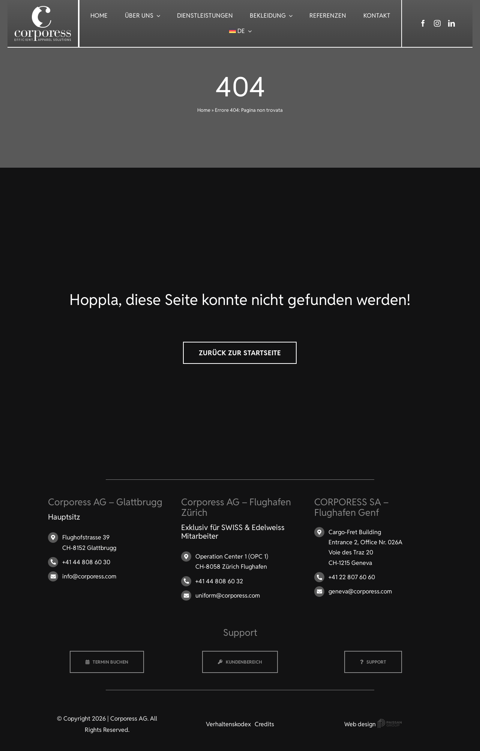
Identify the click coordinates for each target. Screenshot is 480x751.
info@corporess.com (89, 576)
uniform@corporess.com (227, 595)
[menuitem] (240, 31)
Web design (373, 724)
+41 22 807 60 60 (351, 577)
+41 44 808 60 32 (219, 581)
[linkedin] (451, 23)
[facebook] (423, 23)
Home (203, 110)
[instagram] (437, 23)
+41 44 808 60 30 (86, 562)
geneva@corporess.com (360, 591)
